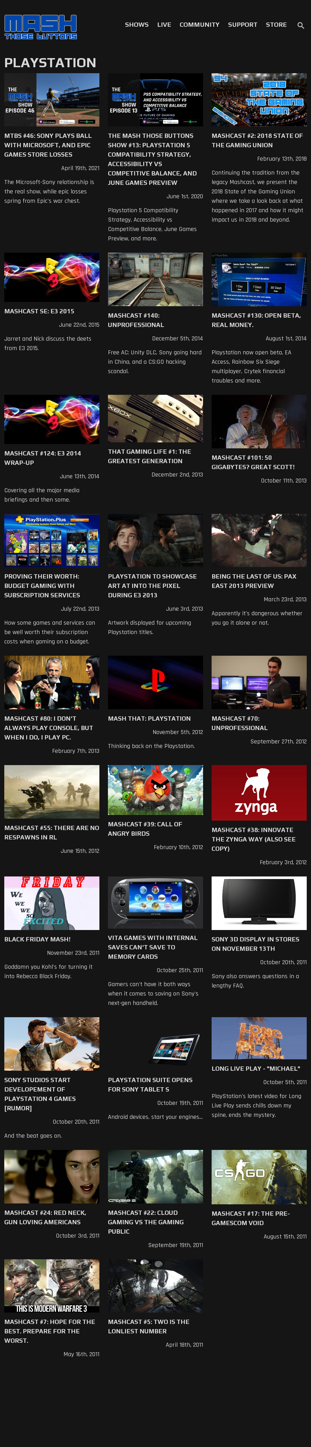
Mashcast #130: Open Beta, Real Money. (256, 320)
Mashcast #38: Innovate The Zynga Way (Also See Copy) (254, 839)
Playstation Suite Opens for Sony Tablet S (150, 1084)
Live (164, 24)
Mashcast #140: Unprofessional (136, 320)
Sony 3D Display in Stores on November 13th (255, 943)
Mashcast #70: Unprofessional (240, 723)
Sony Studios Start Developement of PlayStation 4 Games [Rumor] (40, 1094)
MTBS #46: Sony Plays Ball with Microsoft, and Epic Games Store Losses (48, 145)
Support (242, 24)
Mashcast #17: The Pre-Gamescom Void (251, 1218)
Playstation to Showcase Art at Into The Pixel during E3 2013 (152, 586)
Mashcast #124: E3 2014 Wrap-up (42, 457)
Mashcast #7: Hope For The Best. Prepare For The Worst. (49, 1331)
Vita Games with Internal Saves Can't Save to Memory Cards (153, 947)
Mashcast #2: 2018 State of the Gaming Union (257, 140)
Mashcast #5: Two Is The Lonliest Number (148, 1326)
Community (200, 24)
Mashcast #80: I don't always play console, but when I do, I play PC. (48, 728)
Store (276, 24)
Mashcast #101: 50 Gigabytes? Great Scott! (253, 462)
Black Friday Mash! (37, 939)
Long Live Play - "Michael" (256, 1068)
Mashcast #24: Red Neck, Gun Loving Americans (45, 1217)
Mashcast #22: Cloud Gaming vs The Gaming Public (146, 1222)
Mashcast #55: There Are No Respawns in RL (51, 832)
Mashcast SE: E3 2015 (39, 311)
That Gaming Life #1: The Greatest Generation (149, 456)
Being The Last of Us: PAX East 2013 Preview (254, 581)
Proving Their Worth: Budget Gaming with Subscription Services (42, 586)
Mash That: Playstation (149, 718)
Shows (137, 24)
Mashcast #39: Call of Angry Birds (145, 828)
